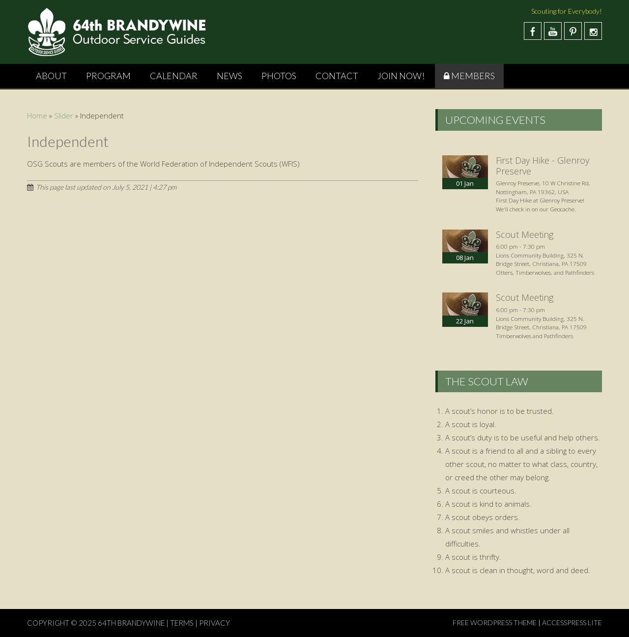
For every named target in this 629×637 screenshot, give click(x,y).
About (51, 75)
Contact (336, 75)
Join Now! (401, 75)
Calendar (174, 75)
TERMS (182, 622)
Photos (278, 75)
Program (108, 75)
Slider (63, 115)
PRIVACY (214, 622)
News (229, 75)
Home (37, 115)
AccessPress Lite (572, 622)
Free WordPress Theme (495, 622)
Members (473, 75)
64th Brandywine (132, 622)
